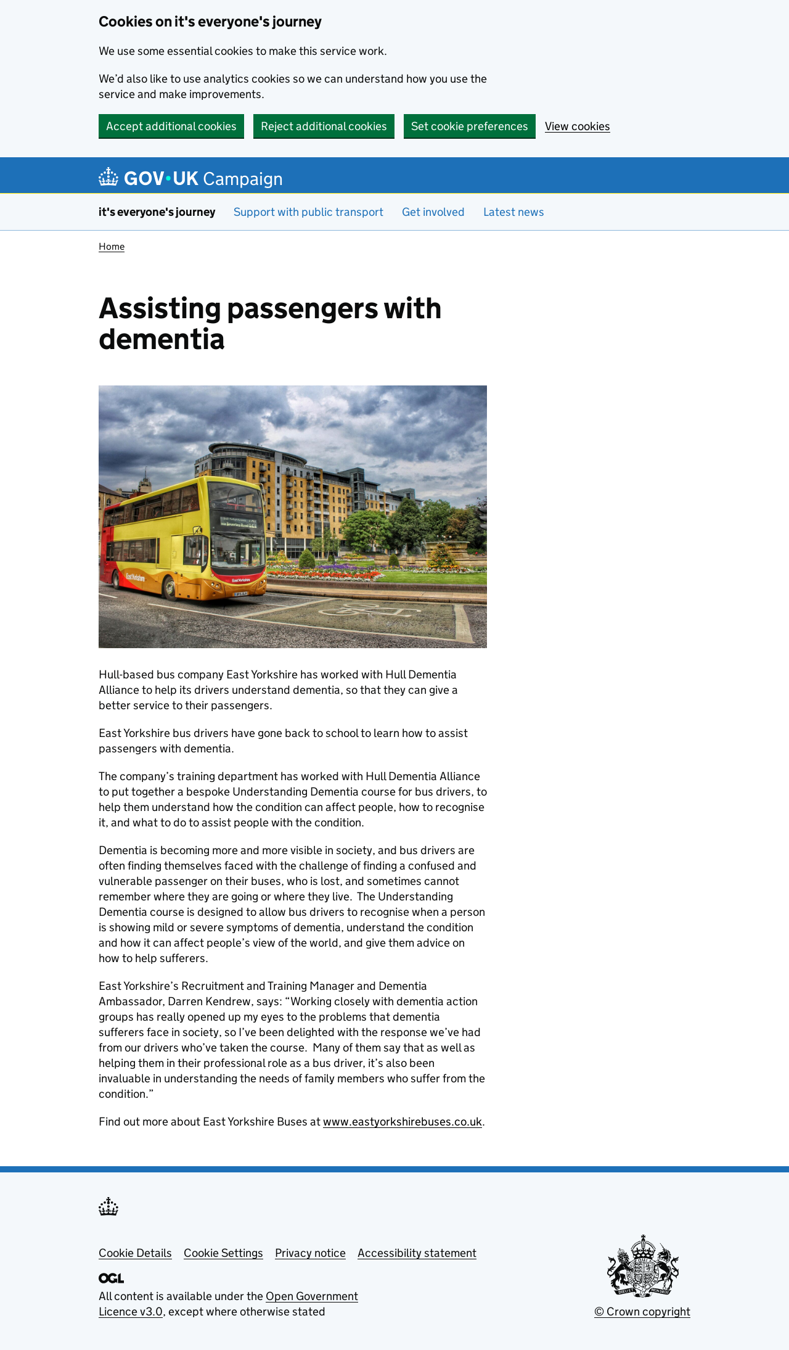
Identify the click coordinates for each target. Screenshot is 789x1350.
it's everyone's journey (157, 212)
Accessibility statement (417, 1253)
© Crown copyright (642, 1311)
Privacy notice (310, 1253)
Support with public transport (308, 212)
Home (112, 246)
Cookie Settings (223, 1253)
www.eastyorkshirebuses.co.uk (402, 1121)
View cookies (577, 126)
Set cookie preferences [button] (469, 126)
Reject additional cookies (324, 126)
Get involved (433, 212)
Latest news (513, 212)
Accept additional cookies (171, 126)
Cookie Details (135, 1253)
